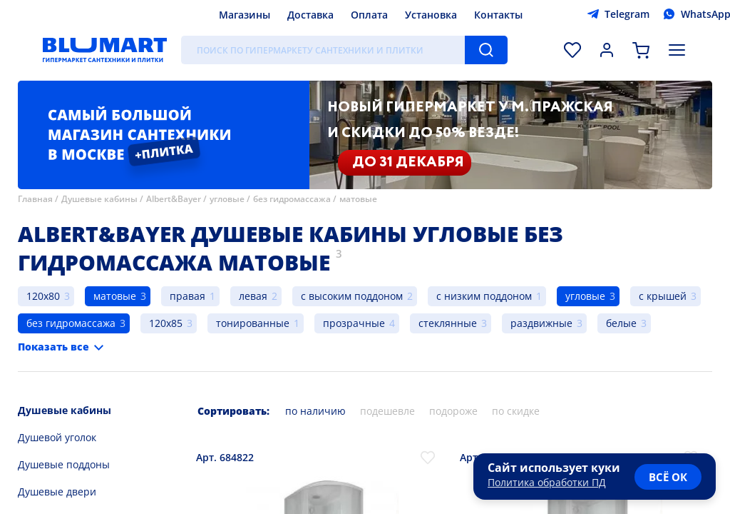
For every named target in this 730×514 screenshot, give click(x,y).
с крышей (663, 296)
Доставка (310, 14)
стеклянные (447, 323)
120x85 (165, 323)
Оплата (369, 14)
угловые (227, 199)
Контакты (498, 14)
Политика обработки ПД (547, 482)
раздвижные (541, 323)
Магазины (244, 14)
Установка (431, 14)
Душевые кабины (99, 199)
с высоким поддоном (352, 296)
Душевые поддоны (64, 464)
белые (621, 323)
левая (253, 296)
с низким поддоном (484, 296)
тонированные (252, 323)
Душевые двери (57, 491)
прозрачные (354, 323)
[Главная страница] (105, 50)
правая (187, 296)
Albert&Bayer (173, 199)
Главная (35, 199)
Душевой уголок (57, 437)
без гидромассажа (292, 199)
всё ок (668, 477)
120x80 (43, 296)
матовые (358, 199)
